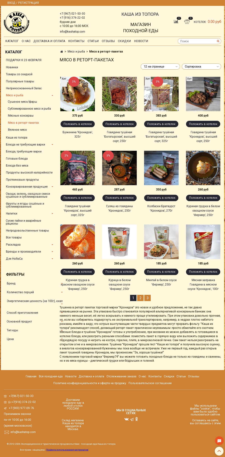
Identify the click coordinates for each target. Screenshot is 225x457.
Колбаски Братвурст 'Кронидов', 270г (161, 208)
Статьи (181, 376)
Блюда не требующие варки (25, 144)
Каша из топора (16, 137)
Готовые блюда (17, 158)
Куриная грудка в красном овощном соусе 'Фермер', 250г (78, 284)
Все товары (14, 237)
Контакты (76, 41)
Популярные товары (20, 81)
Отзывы (108, 41)
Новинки (12, 67)
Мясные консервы (21, 115)
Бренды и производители (23, 251)
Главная (31, 376)
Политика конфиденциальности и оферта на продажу (89, 383)
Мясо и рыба (76, 51)
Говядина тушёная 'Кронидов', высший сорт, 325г (77, 210)
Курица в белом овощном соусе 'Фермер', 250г (119, 284)
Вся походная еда (51, 376)
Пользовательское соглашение (150, 383)
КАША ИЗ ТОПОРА (140, 14)
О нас (26, 41)
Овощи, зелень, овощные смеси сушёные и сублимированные (28, 195)
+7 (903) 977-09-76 (21, 408)
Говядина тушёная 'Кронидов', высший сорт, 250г (203, 136)
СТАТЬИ (93, 41)
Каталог (12, 41)
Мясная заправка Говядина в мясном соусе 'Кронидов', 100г (203, 284)
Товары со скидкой (19, 74)
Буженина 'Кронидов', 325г (78, 134)
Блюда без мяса (17, 165)
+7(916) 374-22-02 (23, 402)
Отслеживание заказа (121, 376)
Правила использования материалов (67, 449)
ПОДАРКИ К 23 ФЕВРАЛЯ (24, 60)
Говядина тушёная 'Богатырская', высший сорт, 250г (119, 136)
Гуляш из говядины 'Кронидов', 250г (119, 208)
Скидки (169, 376)
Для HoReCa (14, 258)
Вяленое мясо (17, 129)
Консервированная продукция (27, 186)
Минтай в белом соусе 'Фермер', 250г (161, 282)
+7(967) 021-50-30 (21, 396)
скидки (124, 41)
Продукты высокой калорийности (29, 172)
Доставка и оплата (49, 41)
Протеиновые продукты (22, 179)
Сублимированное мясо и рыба (29, 108)
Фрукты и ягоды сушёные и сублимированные (25, 205)
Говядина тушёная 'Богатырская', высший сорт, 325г (161, 136)
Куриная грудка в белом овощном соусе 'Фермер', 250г (203, 210)
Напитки (11, 213)
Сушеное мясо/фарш (22, 101)
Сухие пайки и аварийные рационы (23, 222)
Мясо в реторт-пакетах (23, 122)
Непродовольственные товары (27, 230)
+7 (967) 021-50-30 (72, 13)
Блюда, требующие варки (24, 151)
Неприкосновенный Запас (24, 88)
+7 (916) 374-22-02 (72, 17)
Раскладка (13, 244)
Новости (141, 41)
